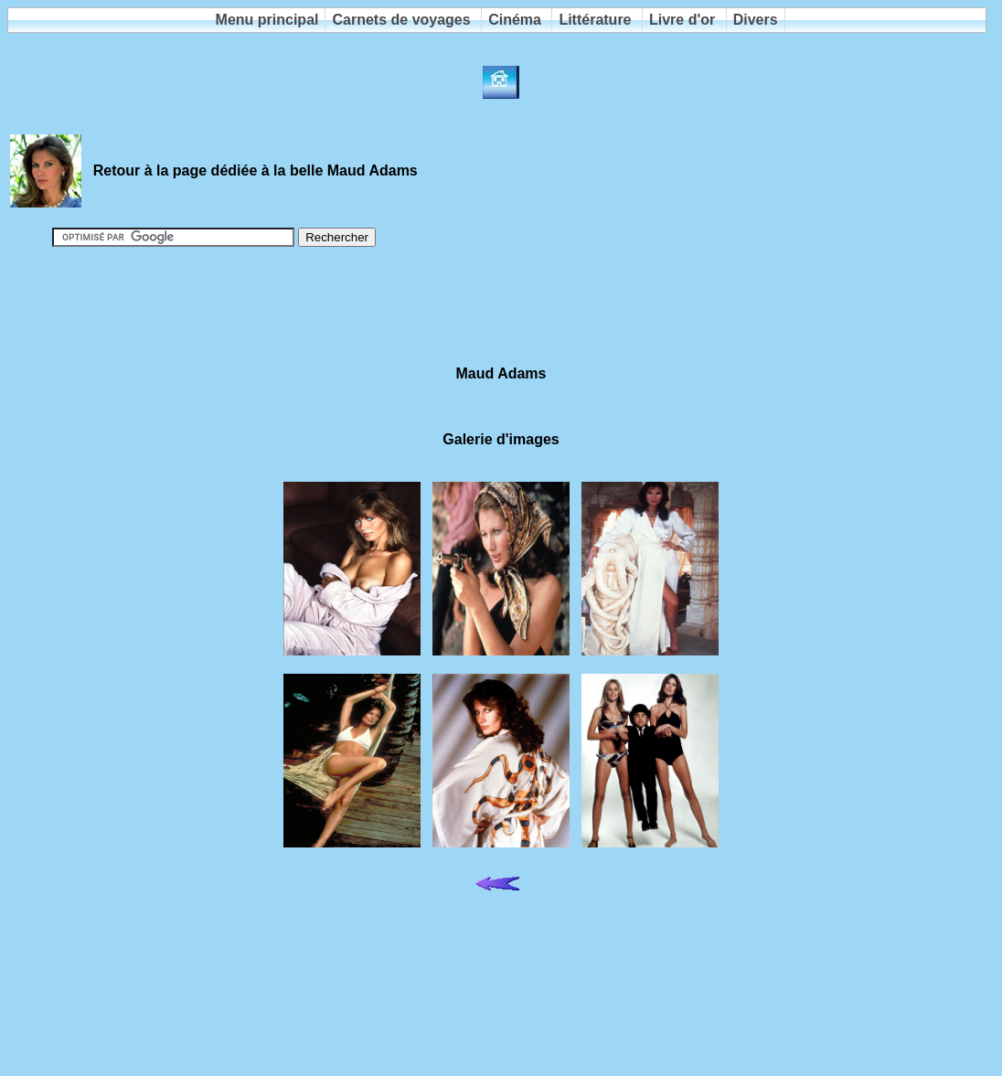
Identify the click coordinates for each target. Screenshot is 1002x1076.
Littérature (595, 19)
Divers (755, 19)
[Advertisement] (501, 307)
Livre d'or (682, 19)
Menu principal (267, 19)
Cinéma (514, 19)
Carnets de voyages (401, 19)
